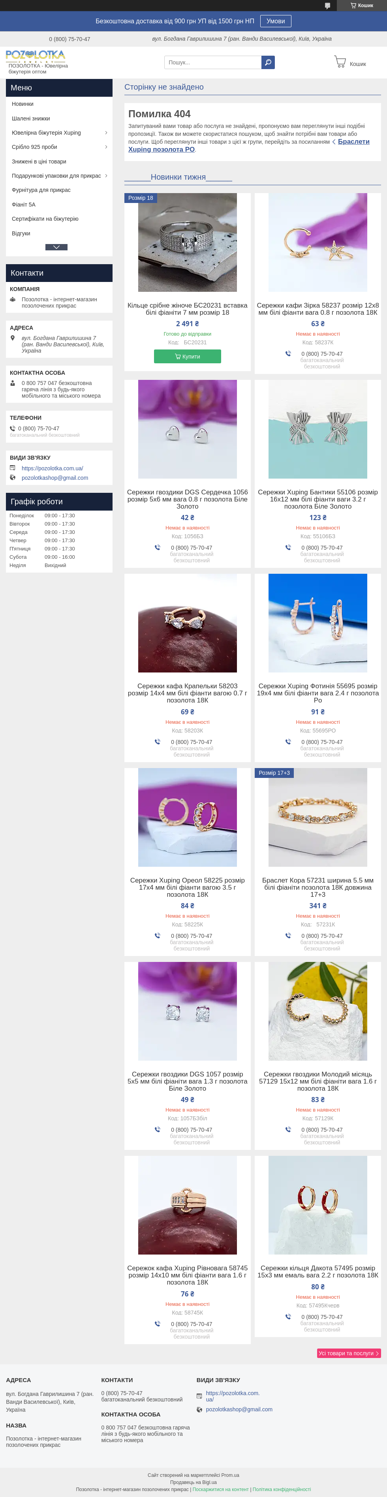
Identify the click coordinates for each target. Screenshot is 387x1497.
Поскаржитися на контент (221, 1489)
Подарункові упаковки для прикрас (56, 176)
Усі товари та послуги (346, 1353)
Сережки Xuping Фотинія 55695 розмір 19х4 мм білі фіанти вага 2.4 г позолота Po (318, 693)
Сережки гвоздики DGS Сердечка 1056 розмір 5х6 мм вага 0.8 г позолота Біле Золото (187, 499)
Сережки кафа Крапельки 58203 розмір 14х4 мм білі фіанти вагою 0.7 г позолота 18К (187, 693)
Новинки (23, 104)
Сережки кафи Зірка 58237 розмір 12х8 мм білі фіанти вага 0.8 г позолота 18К (318, 309)
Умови (276, 21)
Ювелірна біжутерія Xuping (46, 133)
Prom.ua (230, 1475)
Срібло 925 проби (34, 147)
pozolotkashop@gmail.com (55, 478)
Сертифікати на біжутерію (45, 219)
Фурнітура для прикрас (41, 190)
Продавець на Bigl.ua (193, 1482)
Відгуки (21, 233)
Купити (191, 356)
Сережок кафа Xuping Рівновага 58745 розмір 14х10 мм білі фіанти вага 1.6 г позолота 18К (187, 1275)
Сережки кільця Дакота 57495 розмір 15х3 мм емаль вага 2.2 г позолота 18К (317, 1272)
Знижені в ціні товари (39, 161)
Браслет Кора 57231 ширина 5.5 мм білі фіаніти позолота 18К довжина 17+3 (318, 887)
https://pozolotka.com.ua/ (52, 468)
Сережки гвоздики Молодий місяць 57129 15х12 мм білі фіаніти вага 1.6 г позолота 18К (318, 1081)
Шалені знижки (31, 118)
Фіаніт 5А (24, 204)
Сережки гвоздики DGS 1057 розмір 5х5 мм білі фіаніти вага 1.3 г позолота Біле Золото (188, 1081)
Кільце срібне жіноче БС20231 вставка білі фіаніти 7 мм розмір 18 (188, 309)
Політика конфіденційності (282, 1489)
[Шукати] (268, 62)
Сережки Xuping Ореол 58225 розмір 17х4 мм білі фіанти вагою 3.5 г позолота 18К (187, 887)
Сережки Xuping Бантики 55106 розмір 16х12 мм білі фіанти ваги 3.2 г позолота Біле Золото (318, 499)
